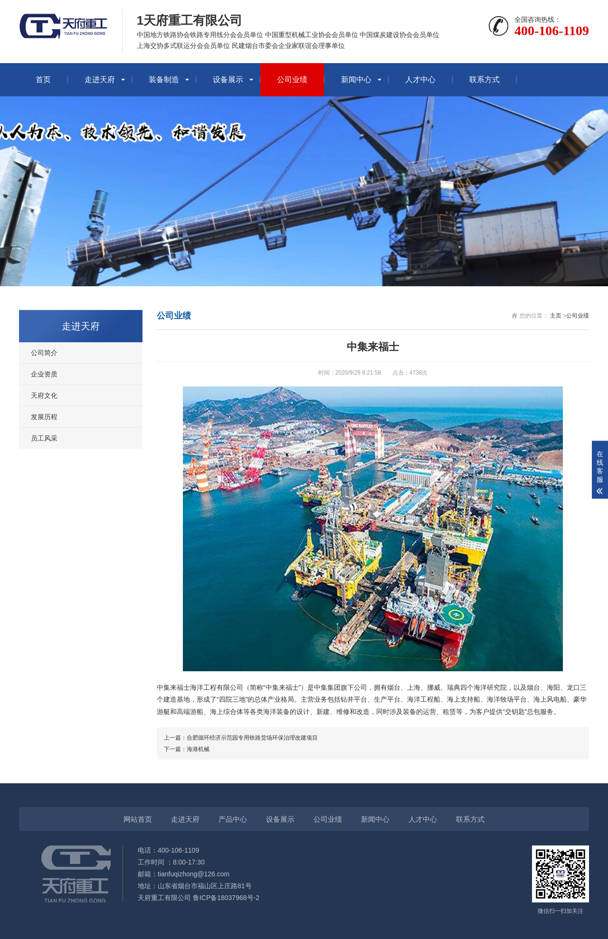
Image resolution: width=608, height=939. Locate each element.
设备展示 (228, 79)
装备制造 (164, 79)
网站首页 (138, 819)
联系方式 (484, 79)
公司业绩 (292, 79)
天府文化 (44, 395)
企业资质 (44, 374)
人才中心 (420, 79)
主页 (555, 315)
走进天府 (100, 79)
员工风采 (44, 438)
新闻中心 (356, 79)
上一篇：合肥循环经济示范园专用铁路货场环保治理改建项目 (241, 737)
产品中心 (232, 819)
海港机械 (198, 749)
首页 (43, 79)
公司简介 (44, 353)
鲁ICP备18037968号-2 (226, 897)
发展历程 (44, 417)
